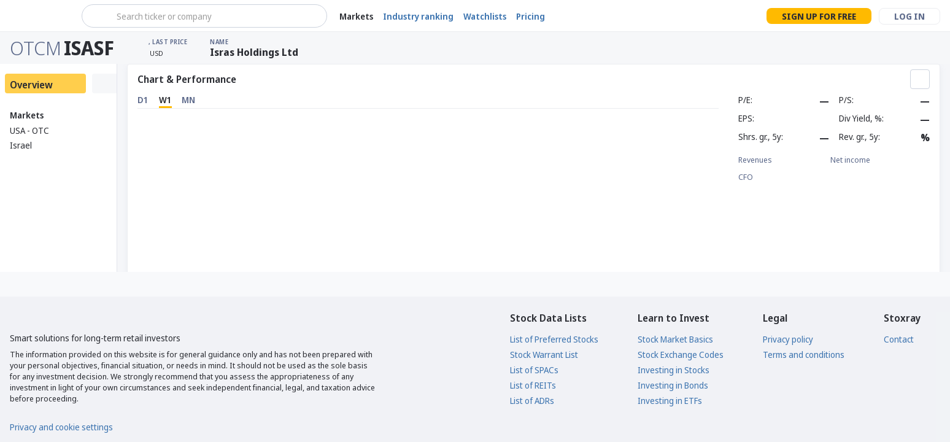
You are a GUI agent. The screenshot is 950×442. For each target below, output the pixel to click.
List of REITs (533, 385)
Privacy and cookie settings (61, 427)
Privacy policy (788, 339)
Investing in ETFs (670, 400)
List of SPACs (534, 370)
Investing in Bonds (673, 385)
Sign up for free (819, 16)
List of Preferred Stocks (554, 339)
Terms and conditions (803, 354)
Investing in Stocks (673, 370)
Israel (21, 145)
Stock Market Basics (675, 339)
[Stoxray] (39, 16)
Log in (909, 16)
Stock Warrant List (544, 354)
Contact (899, 339)
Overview (31, 84)
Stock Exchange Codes (681, 354)
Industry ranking (418, 16)
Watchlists (484, 16)
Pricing (530, 16)
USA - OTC (29, 130)
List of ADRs (532, 400)
